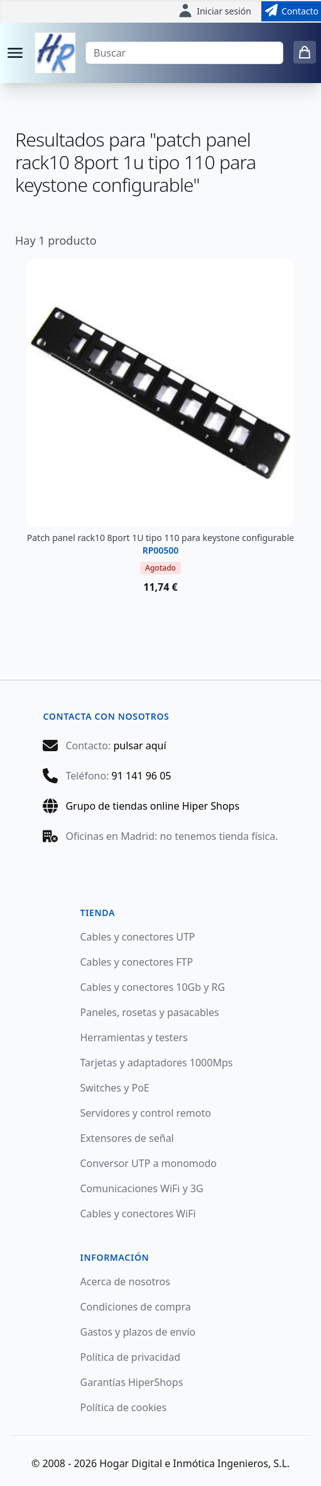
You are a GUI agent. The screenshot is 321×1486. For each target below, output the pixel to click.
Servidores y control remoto (145, 1113)
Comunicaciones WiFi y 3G (142, 1188)
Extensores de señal (127, 1138)
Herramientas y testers (134, 1037)
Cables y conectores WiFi (138, 1214)
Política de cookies (123, 1407)
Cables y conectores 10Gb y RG (153, 987)
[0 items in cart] (304, 52)
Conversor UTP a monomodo (148, 1163)
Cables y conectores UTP (137, 937)
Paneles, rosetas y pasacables (149, 1012)
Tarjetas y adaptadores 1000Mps (156, 1063)
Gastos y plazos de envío (138, 1332)
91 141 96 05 (141, 776)
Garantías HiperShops (131, 1382)
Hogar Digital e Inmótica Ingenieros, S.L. (194, 1463)
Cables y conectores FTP (136, 962)
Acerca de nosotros (125, 1281)
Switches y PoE (115, 1088)
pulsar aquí (139, 745)
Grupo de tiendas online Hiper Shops (152, 806)
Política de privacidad (130, 1357)
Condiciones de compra (135, 1307)
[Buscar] (184, 53)
